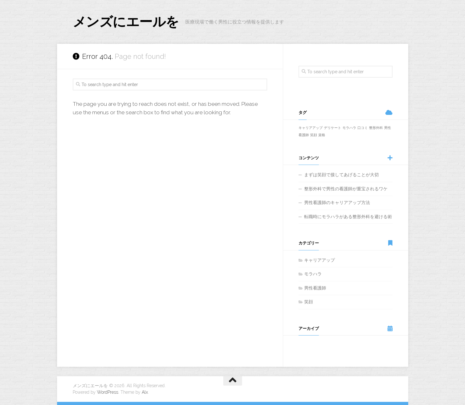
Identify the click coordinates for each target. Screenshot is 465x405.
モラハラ (313, 273)
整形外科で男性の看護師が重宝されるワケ (346, 188)
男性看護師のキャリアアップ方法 (337, 202)
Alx (145, 392)
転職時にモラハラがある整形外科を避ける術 (348, 216)
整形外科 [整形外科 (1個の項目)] (376, 128)
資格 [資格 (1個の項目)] (321, 135)
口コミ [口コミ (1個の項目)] (362, 128)
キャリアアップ (319, 260)
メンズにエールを (126, 21)
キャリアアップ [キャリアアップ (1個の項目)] (311, 128)
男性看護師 (315, 287)
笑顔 (308, 301)
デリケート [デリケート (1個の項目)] (332, 128)
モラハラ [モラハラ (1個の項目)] (349, 128)
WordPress (107, 392)
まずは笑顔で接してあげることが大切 (341, 174)
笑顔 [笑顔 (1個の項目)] (313, 135)
